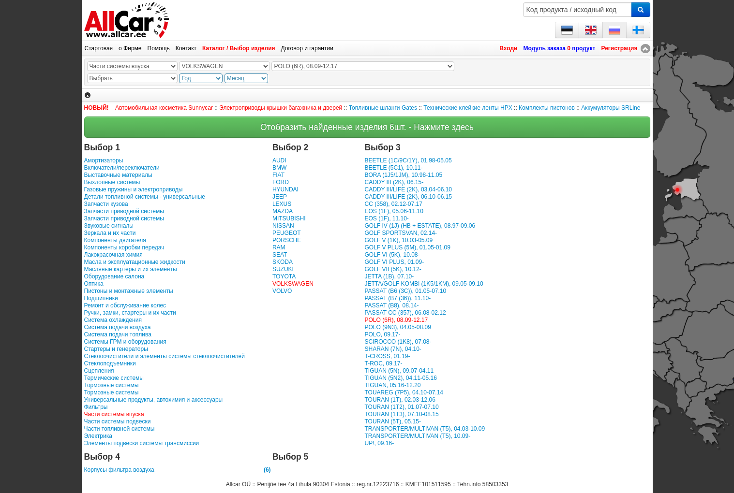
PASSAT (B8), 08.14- (391, 305)
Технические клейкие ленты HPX (467, 107)
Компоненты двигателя (115, 240)
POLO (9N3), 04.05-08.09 (397, 327)
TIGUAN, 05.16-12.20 (392, 385)
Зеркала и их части (110, 233)
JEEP (279, 196)
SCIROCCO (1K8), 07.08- (397, 341)
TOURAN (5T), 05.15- (392, 421)
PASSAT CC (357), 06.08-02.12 (405, 312)
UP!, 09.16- (379, 443)
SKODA (282, 262)
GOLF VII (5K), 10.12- (392, 269)
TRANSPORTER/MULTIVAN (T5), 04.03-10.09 (424, 428)
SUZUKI (283, 269)
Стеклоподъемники (110, 363)
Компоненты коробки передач (124, 247)
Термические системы (114, 378)
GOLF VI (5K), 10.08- (391, 254)
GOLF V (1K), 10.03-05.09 (398, 240)
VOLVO (282, 291)
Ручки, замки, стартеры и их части (130, 312)
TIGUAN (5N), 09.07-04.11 (399, 370)
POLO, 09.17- (382, 334)
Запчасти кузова (106, 204)
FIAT (278, 175)
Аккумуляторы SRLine (610, 107)
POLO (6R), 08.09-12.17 (396, 320)
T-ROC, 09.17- (383, 363)
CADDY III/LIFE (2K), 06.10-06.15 (408, 196)
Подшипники (101, 298)
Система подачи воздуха (117, 327)
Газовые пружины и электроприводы (133, 189)
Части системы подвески (117, 421)
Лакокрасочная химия (113, 254)
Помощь (159, 48)
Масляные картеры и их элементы (130, 269)
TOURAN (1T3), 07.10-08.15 (401, 414)
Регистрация (619, 48)
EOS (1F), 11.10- (386, 218)
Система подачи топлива (117, 334)
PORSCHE (286, 240)
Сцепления (99, 370)
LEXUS (281, 204)
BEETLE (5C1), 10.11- (393, 167)
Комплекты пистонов (547, 107)
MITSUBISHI (289, 218)
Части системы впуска (114, 414)
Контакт (186, 48)
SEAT (279, 254)
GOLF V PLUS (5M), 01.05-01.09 (407, 247)
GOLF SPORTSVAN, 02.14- (400, 233)
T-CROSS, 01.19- (387, 356)
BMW (279, 167)
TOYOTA (284, 276)
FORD (280, 182)
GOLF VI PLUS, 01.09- (394, 262)
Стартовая (99, 48)
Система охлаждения (113, 320)
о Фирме (130, 48)
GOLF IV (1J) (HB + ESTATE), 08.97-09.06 (419, 225)
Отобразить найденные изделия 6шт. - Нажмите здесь (367, 127)
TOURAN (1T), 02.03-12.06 (399, 399)
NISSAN (283, 225)
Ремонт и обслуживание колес (125, 305)
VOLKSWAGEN (293, 283)
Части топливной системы (119, 428)
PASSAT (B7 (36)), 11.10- (397, 298)
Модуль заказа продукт (559, 48)
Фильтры (96, 407)
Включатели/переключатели (122, 167)
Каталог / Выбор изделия (238, 48)
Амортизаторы (103, 160)
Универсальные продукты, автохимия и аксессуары (153, 399)
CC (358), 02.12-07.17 (393, 204)
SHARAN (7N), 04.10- (392, 349)
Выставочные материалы (118, 175)
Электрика (98, 436)
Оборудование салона (114, 276)
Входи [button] (508, 48)
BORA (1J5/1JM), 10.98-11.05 (403, 175)
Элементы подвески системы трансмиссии (141, 443)
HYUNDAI (285, 189)
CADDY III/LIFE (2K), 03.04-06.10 (408, 189)
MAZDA (282, 211)
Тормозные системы (111, 385)
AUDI (279, 160)
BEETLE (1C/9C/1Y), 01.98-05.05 (407, 160)
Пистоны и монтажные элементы (128, 291)
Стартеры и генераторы (116, 349)
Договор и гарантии (307, 48)
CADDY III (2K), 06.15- (393, 182)
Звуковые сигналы (109, 225)
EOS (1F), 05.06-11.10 (393, 211)
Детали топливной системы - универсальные (144, 196)
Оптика (94, 283)
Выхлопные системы (112, 182)
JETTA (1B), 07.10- (389, 276)
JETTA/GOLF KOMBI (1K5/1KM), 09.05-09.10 (423, 283)
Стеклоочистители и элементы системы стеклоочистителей (164, 356)
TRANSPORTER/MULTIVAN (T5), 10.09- (417, 436)
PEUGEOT (286, 233)
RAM (278, 247)
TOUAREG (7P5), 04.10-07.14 (403, 392)
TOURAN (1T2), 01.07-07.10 (401, 407)
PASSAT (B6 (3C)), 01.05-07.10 (405, 291)
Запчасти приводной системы (124, 211)
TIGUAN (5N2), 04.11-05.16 (400, 378)
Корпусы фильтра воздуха (177, 470)
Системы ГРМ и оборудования (125, 341)
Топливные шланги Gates (383, 107)
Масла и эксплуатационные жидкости (134, 262)
